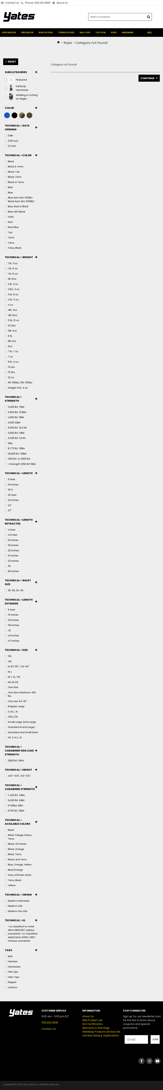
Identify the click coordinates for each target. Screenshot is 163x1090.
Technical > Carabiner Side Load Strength (19, 750)
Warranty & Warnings (95, 1028)
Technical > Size (16, 650)
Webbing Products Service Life (101, 1032)
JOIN (155, 1039)
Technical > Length (19, 473)
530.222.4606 (50, 1022)
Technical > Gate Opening (17, 127)
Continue (147, 78)
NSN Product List (92, 1020)
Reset (12, 61)
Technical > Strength (13, 399)
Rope (68, 43)
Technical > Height (18, 770)
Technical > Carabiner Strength (20, 787)
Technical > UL (15, 920)
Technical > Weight (19, 257)
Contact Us (49, 1029)
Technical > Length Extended (19, 601)
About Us (88, 1016)
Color (9, 108)
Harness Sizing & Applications (100, 1035)
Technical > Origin (18, 895)
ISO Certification (92, 1024)
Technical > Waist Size (18, 582)
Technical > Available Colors (17, 822)
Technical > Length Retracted (19, 521)
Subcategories (16, 72)
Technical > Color (18, 155)
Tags (8, 950)
